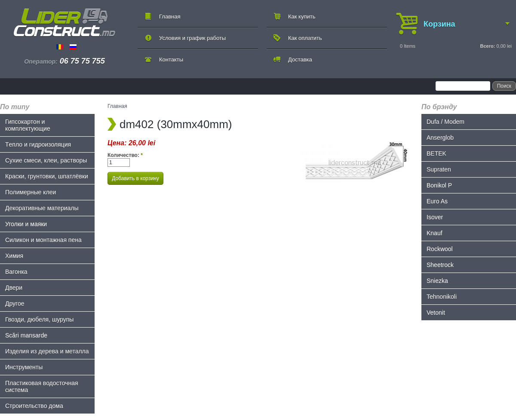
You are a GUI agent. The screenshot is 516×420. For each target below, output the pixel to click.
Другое (14, 303)
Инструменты (24, 367)
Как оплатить (305, 38)
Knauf (434, 233)
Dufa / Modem (445, 121)
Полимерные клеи (30, 192)
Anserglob (440, 137)
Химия (14, 255)
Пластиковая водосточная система (41, 386)
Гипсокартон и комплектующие (27, 125)
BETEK (436, 153)
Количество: (125, 155)
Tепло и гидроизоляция (38, 144)
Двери (13, 287)
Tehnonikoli (442, 296)
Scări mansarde (26, 335)
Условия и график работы (192, 38)
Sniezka (437, 280)
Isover (435, 217)
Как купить (301, 16)
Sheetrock (440, 264)
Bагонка (16, 271)
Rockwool (440, 248)
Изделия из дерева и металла (47, 351)
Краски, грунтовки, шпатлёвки (46, 176)
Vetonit (436, 312)
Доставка (300, 59)
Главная (169, 16)
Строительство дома (34, 405)
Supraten (439, 169)
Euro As (437, 201)
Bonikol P (439, 185)
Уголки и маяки (26, 224)
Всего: (487, 46)
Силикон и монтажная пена (43, 239)
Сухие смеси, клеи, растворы (46, 160)
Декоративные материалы (42, 208)
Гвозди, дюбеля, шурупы (39, 319)
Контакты (171, 59)
